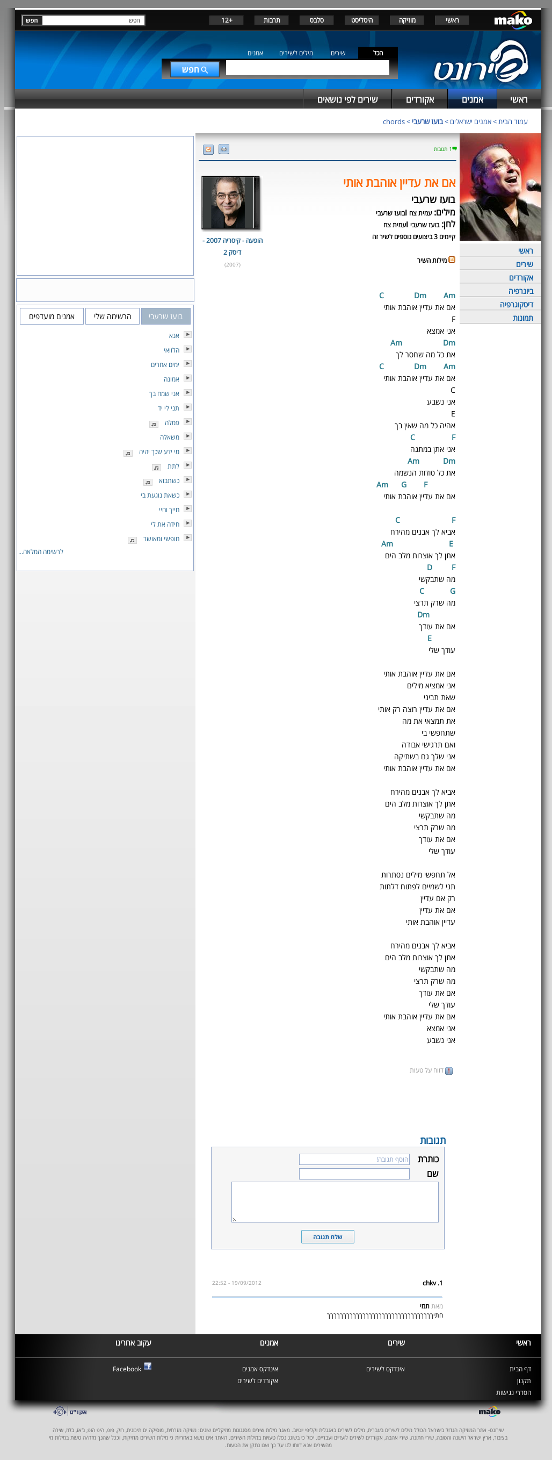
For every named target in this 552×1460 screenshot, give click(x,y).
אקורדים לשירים (257, 1380)
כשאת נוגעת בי (160, 495)
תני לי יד (168, 408)
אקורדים (521, 277)
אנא (174, 335)
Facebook (127, 1368)
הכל (378, 52)
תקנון (524, 1380)
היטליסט (362, 20)
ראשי (452, 20)
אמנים (255, 52)
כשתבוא (169, 480)
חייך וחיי (169, 509)
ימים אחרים (165, 364)
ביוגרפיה (521, 291)
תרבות (272, 20)
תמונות (523, 318)
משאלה (169, 437)
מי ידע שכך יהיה (159, 451)
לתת (173, 466)
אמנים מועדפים (52, 316)
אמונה (171, 379)
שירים (338, 52)
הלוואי (171, 350)
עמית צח (420, 213)
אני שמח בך (164, 393)
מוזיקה (407, 20)
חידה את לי (165, 524)
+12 (227, 20)
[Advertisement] (327, 1104)
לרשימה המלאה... (40, 551)
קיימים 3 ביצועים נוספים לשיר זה (413, 236)
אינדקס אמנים (260, 1368)
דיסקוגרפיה (516, 304)
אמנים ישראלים (470, 121)
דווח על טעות (431, 1070)
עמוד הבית (513, 121)
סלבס (317, 20)
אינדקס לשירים (385, 1368)
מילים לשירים (296, 52)
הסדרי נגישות (513, 1392)
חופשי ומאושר (161, 538)
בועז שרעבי (427, 121)
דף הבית (520, 1368)
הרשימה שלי (113, 316)
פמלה (172, 422)
